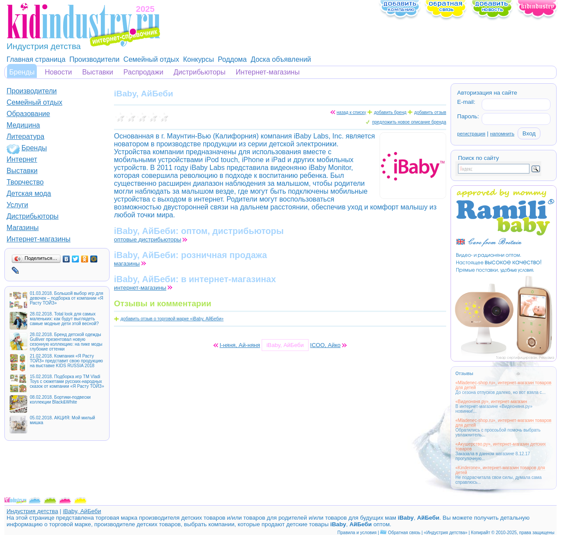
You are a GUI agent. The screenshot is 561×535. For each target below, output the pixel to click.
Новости (58, 72)
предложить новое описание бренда (409, 122)
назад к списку (351, 112)
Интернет (22, 159)
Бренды (22, 72)
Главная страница (36, 59)
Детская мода (29, 193)
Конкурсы (198, 59)
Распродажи (143, 72)
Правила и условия (356, 532)
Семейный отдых (151, 59)
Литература (25, 136)
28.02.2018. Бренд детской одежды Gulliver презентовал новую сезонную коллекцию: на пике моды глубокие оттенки (66, 341)
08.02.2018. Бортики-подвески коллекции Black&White (60, 399)
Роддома (232, 59)
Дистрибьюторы (200, 72)
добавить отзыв (430, 112)
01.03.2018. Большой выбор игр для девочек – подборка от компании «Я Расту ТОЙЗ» (66, 298)
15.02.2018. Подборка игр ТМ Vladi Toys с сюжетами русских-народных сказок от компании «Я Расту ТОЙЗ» (67, 381)
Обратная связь (404, 532)
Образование (28, 113)
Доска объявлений (281, 59)
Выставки (98, 72)
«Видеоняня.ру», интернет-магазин (491, 401)
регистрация (471, 133)
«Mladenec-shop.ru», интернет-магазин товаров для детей (503, 385)
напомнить (502, 133)
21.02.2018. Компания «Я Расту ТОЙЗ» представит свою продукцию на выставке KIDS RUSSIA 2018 (66, 361)
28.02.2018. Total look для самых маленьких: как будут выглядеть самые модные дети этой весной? (64, 319)
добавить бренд (390, 112)
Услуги (17, 205)
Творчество (25, 182)
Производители (94, 59)
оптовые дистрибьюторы (147, 239)
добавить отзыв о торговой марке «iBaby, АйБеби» (172, 318)
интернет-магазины (140, 287)
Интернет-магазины (268, 72)
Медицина (23, 125)
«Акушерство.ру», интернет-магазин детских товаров (500, 446)
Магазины (23, 227)
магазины (127, 263)
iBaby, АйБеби (82, 511)
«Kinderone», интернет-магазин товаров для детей (500, 470)
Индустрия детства (32, 511)
